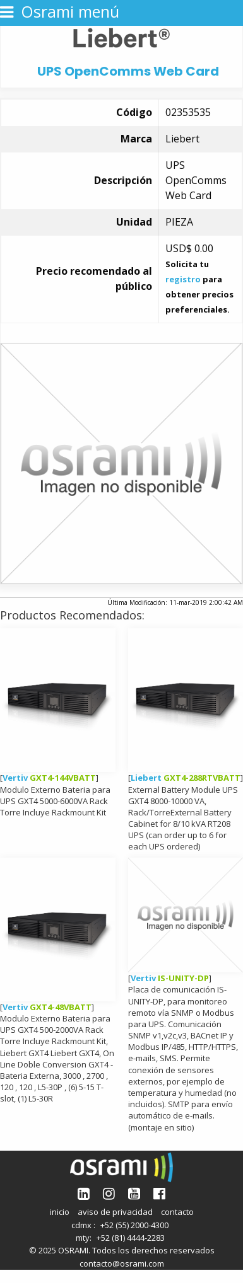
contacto (177, 1211)
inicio (59, 1211)
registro (183, 279)
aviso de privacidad (115, 1211)
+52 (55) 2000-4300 (134, 1225)
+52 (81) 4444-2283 (131, 1237)
